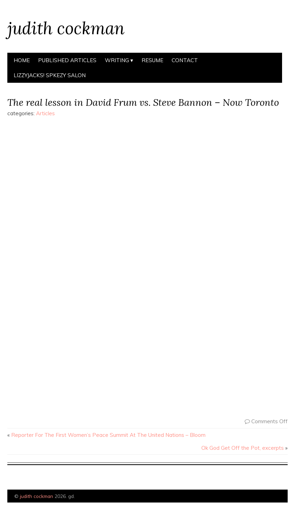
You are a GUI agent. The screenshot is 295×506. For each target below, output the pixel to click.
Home (22, 60)
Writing (117, 60)
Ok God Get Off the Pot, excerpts (242, 448)
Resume (152, 60)
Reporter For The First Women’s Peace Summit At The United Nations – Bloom (108, 435)
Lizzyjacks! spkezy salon (50, 75)
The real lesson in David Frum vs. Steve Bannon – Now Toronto (143, 102)
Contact (185, 60)
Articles (45, 113)
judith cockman (66, 28)
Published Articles (67, 60)
